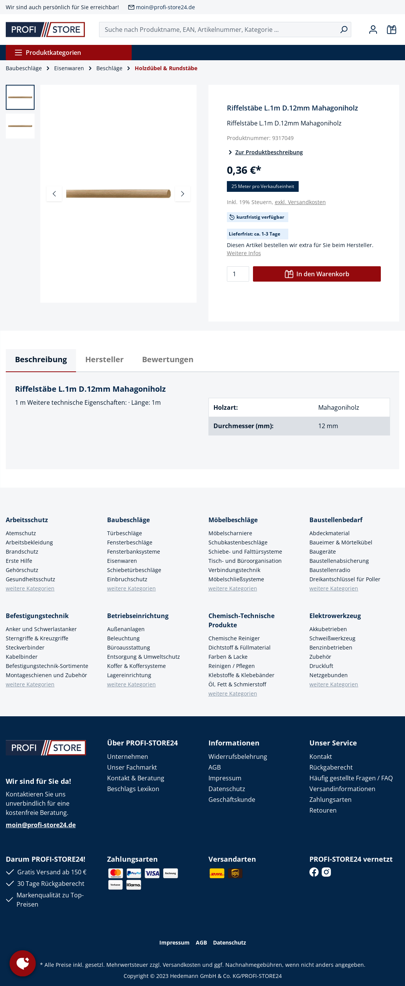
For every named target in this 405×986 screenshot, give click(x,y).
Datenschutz (226, 789)
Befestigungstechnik (37, 616)
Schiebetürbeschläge (134, 570)
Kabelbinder (22, 656)
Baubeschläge (128, 520)
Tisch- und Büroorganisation (245, 560)
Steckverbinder (25, 647)
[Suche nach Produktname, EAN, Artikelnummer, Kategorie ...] (218, 29)
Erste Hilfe (19, 560)
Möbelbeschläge (233, 520)
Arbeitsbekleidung (29, 542)
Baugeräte (322, 551)
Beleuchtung (123, 638)
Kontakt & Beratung (135, 778)
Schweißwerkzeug (332, 638)
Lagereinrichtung (129, 675)
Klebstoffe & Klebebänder (241, 675)
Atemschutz (21, 533)
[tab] (41, 360)
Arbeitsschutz (27, 520)
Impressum (224, 778)
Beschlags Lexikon (133, 789)
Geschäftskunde (231, 799)
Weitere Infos (244, 253)
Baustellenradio (329, 570)
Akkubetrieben (328, 629)
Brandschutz (22, 551)
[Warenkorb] (391, 29)
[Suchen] (343, 29)
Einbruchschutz (127, 579)
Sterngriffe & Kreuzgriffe (37, 638)
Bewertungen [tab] (167, 359)
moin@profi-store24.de (165, 7)
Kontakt (320, 756)
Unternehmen (127, 756)
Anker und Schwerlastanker (41, 629)
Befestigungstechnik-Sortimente (47, 665)
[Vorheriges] (54, 193)
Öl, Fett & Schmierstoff (237, 684)
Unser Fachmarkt (132, 767)
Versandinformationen (342, 789)
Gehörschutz (22, 570)
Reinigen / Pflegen (231, 665)
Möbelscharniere (230, 533)
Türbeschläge (124, 533)
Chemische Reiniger (234, 638)
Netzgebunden (328, 675)
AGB (214, 767)
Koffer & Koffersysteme (136, 665)
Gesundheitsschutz (30, 579)
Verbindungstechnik (234, 570)
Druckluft (321, 665)
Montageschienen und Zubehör (46, 675)
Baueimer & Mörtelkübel (340, 542)
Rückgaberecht (331, 767)
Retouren (323, 810)
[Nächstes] (182, 193)
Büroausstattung (128, 647)
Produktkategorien (47, 52)
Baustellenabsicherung (339, 560)
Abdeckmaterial (329, 533)
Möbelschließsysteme (236, 579)
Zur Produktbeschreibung (265, 152)
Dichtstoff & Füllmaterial (239, 647)
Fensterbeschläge (129, 542)
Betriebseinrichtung (138, 616)
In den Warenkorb (317, 274)
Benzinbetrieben (330, 647)
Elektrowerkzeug (335, 616)
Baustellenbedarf (335, 520)
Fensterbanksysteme (133, 551)
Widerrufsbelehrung (237, 756)
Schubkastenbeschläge (238, 542)
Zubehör (320, 656)
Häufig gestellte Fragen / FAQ (351, 778)
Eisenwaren (122, 560)
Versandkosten (182, 964)
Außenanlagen (126, 629)
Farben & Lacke (228, 656)
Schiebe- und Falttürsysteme (245, 551)
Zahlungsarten (330, 799)
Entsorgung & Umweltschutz (143, 656)
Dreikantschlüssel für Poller (344, 579)
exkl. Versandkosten (300, 202)
